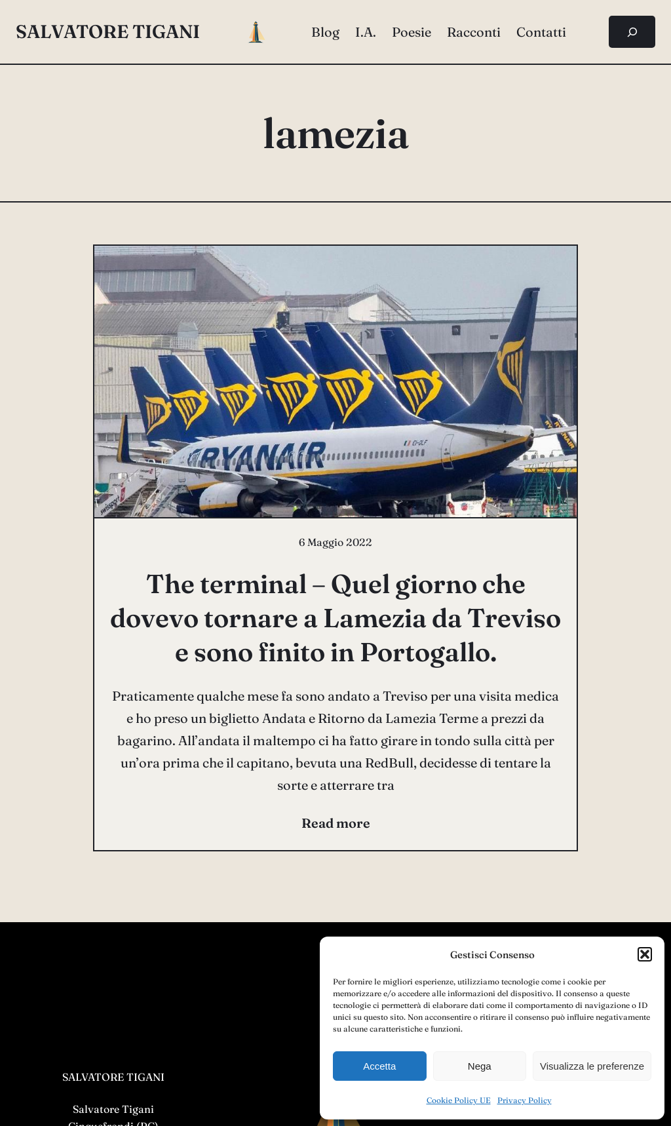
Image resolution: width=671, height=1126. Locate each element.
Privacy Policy (524, 1100)
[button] (644, 954)
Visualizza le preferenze (592, 1066)
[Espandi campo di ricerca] (632, 32)
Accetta (379, 1066)
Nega (479, 1066)
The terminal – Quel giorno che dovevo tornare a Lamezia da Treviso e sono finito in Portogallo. (335, 618)
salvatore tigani (108, 31)
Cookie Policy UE (459, 1100)
